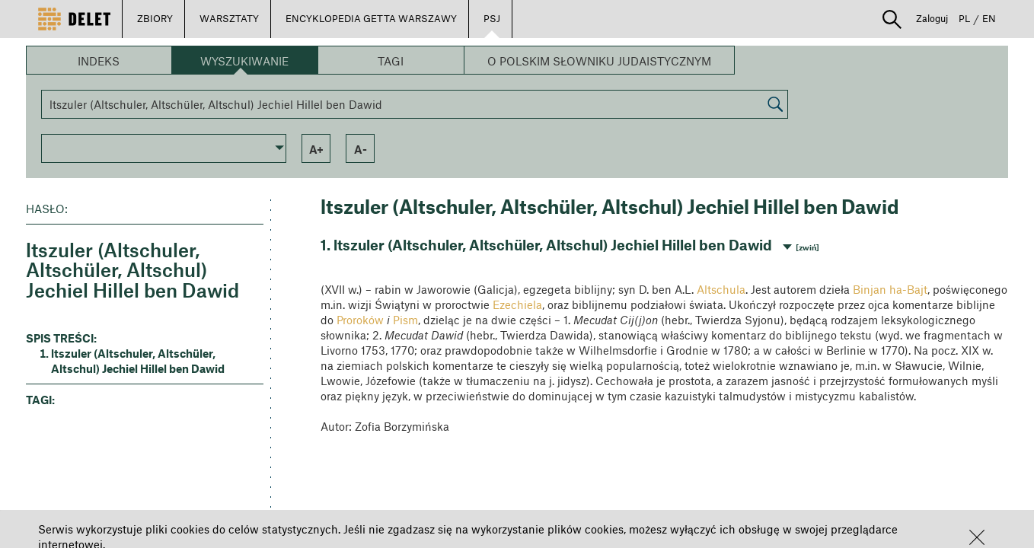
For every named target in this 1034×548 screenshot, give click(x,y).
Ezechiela (517, 304)
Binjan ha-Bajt (890, 289)
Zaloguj (932, 18)
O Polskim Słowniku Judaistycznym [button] (599, 61)
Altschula (721, 289)
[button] (977, 537)
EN (989, 18)
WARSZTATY (229, 18)
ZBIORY (155, 18)
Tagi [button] (391, 61)
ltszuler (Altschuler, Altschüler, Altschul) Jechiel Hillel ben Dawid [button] (138, 360)
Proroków (360, 320)
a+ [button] (316, 149)
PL (964, 18)
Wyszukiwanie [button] (244, 61)
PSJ (491, 18)
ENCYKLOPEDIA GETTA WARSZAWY (371, 18)
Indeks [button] (99, 61)
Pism (405, 320)
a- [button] (360, 149)
